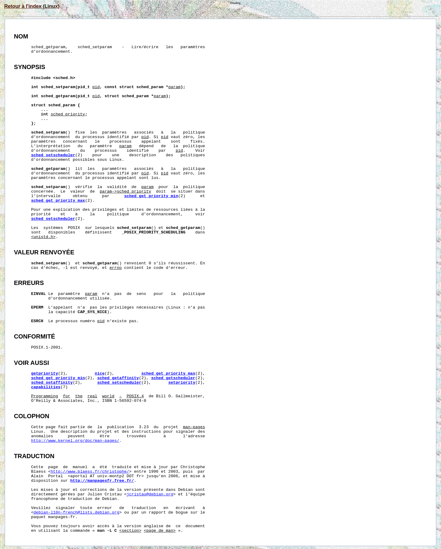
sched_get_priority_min (151, 196)
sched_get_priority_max (58, 200)
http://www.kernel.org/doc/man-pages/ (75, 440)
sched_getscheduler (173, 378)
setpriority (181, 382)
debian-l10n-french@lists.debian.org (76, 512)
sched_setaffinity (52, 382)
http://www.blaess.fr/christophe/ (90, 471)
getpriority (44, 373)
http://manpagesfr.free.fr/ (102, 480)
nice (99, 373)
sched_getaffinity (118, 378)
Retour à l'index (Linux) (32, 6)
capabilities (45, 387)
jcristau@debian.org (150, 494)
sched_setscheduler (53, 155)
